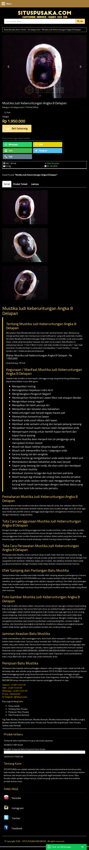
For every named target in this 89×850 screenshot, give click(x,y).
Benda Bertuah (25, 719)
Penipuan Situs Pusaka (18, 711)
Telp (8, 156)
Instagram (14, 808)
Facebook (13, 828)
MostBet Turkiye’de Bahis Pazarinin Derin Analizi (24, 749)
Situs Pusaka (75, 722)
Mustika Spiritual (9, 722)
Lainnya (35, 184)
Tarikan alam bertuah (11, 725)
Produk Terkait (20, 184)
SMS (39, 144)
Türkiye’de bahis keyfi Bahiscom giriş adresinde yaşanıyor (28, 740)
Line (8, 150)
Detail (7, 184)
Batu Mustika (12, 719)
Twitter (12, 818)
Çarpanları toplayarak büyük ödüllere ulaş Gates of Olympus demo (32, 752)
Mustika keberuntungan (59, 719)
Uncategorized (34, 29)
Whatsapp (11, 144)
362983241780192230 (13, 744)
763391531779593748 (13, 756)
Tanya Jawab (14, 705)
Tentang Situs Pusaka (17, 708)
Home (23, 29)
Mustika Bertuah (40, 719)
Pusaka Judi (41, 722)
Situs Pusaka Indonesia (18, 714)
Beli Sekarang (17, 128)
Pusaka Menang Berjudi (57, 722)
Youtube (12, 798)
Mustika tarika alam (26, 722)
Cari (80, 21)
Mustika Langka (78, 719)
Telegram (41, 150)
